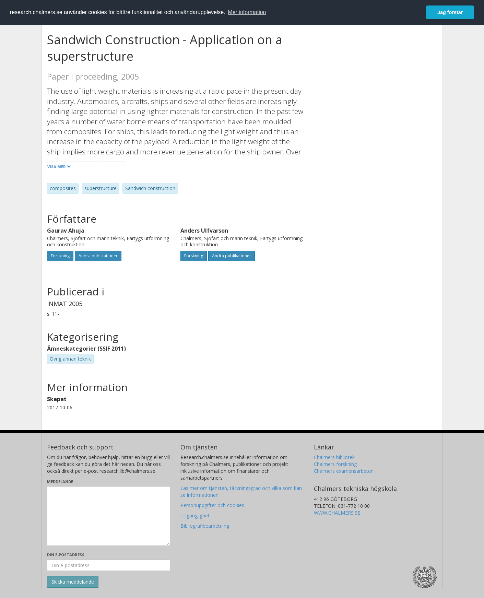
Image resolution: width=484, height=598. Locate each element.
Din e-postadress (65, 554)
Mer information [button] (247, 12)
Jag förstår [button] (450, 12)
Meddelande (60, 481)
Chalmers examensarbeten (344, 471)
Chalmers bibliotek (334, 457)
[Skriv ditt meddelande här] (108, 516)
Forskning (60, 256)
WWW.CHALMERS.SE (337, 512)
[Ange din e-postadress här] (108, 565)
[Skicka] (72, 582)
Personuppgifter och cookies (212, 505)
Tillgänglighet (195, 515)
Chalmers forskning (335, 464)
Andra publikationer (98, 256)
